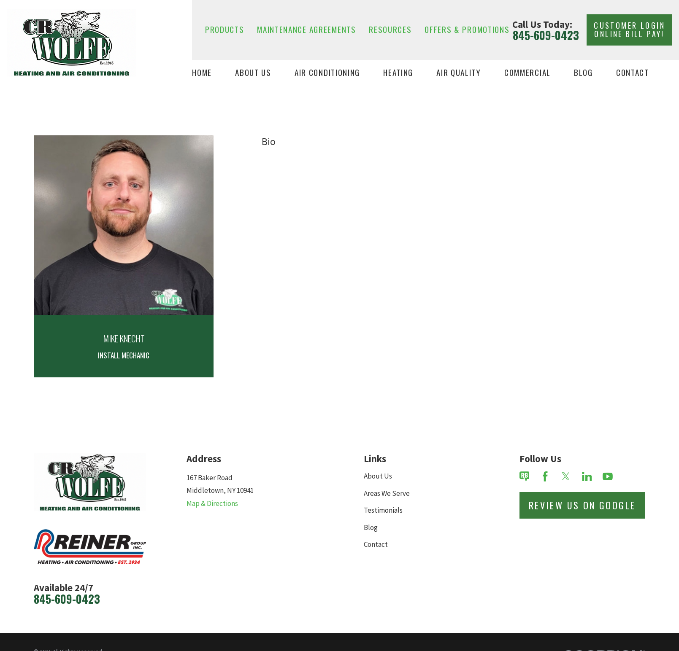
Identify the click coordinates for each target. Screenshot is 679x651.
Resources (390, 29)
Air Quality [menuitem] (458, 72)
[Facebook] (545, 476)
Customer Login (629, 29)
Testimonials (383, 510)
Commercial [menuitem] (527, 72)
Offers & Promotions (467, 29)
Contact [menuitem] (632, 72)
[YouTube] (608, 476)
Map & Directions (212, 503)
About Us (378, 476)
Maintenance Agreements (306, 29)
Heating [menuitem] (398, 72)
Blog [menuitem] (583, 72)
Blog (371, 527)
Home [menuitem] (202, 72)
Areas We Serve (387, 493)
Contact (376, 544)
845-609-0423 (546, 35)
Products (224, 29)
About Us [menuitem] (253, 72)
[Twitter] (566, 476)
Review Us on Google (582, 505)
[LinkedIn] (587, 476)
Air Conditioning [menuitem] (327, 72)
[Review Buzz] (524, 476)
